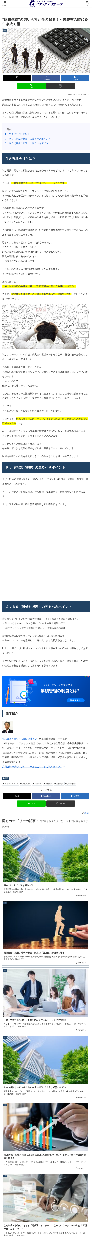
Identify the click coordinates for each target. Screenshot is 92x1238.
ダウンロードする (46, 1007)
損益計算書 (25, 700)
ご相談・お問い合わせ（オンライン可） (46, 1199)
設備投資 (48, 700)
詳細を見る (46, 1171)
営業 (16, 1229)
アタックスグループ (62, 945)
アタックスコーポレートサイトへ (76, 1229)
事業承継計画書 (46, 1096)
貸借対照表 (70, 700)
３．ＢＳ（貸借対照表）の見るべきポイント (27, 143)
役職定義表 (46, 1130)
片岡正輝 (37, 700)
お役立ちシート (46, 1229)
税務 (76, 1225)
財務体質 (58, 700)
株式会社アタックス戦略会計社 (19, 655)
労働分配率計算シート (46, 1062)
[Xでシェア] (17, 78)
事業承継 (16, 1225)
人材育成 (46, 1225)
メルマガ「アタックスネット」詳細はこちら (26, 962)
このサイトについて (16, 1221)
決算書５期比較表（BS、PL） (46, 1037)
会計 (76, 1221)
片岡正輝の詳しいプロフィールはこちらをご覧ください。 (33, 683)
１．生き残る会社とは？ (17, 134)
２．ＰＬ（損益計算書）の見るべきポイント (27, 138)
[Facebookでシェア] (46, 78)
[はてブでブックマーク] (75, 78)
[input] (46, 922)
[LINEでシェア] (31, 86)
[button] (60, 86)
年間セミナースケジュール (46, 1166)
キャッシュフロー (10, 700)
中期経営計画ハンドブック (46, 1002)
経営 (46, 1221)
